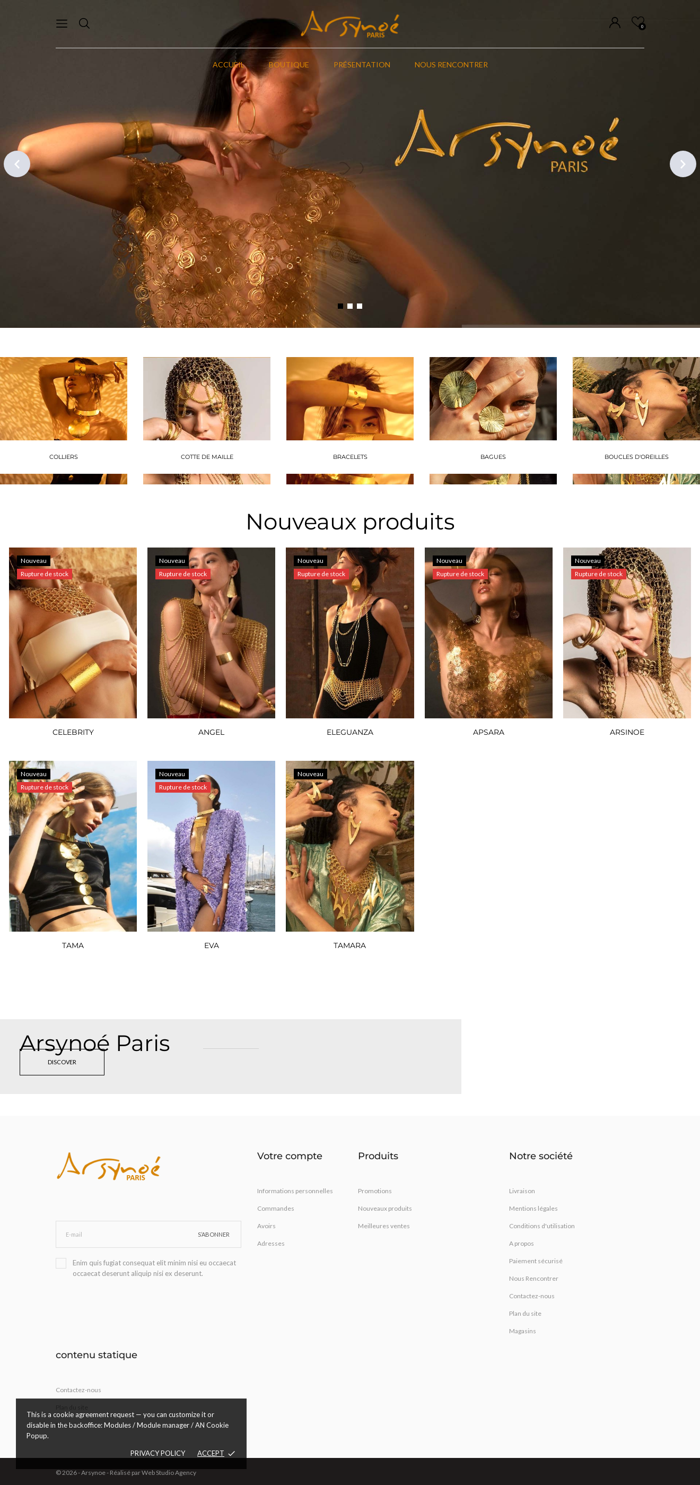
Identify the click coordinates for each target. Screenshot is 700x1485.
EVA (211, 945)
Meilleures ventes (384, 1226)
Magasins (522, 1331)
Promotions (375, 1191)
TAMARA (350, 945)
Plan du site (525, 1313)
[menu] (61, 24)
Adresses (271, 1243)
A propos (521, 1243)
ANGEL (211, 732)
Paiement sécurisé (536, 1261)
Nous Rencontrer (533, 1278)
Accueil (228, 64)
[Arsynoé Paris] (230, 1056)
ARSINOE (627, 732)
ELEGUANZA (350, 732)
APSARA (488, 732)
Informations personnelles (295, 1191)
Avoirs (266, 1226)
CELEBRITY (73, 732)
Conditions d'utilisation (542, 1226)
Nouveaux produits (350, 521)
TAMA (73, 945)
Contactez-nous (532, 1296)
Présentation (362, 64)
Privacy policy (157, 1453)
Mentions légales (533, 1208)
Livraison (522, 1191)
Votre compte (289, 1156)
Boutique (289, 64)
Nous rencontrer (451, 64)
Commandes (275, 1208)
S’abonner (214, 1234)
